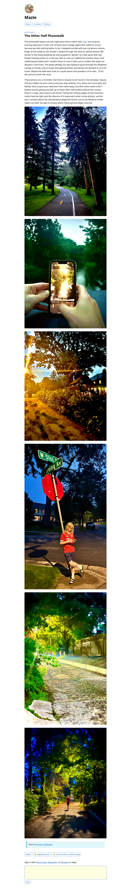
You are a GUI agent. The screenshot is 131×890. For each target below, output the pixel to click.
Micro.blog (41, 862)
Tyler (84, 41)
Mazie (30, 17)
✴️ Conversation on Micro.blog (66, 854)
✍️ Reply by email (42, 854)
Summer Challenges (43, 844)
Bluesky (64, 862)
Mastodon (52, 862)
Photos (47, 24)
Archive (37, 24)
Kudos (28, 854)
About (28, 24)
